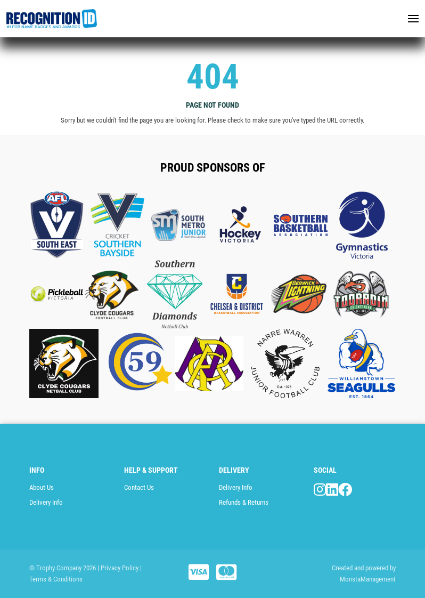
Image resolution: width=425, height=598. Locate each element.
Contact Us (139, 487)
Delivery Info (46, 502)
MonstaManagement (368, 579)
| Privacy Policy (117, 568)
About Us (41, 487)
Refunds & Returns (243, 502)
